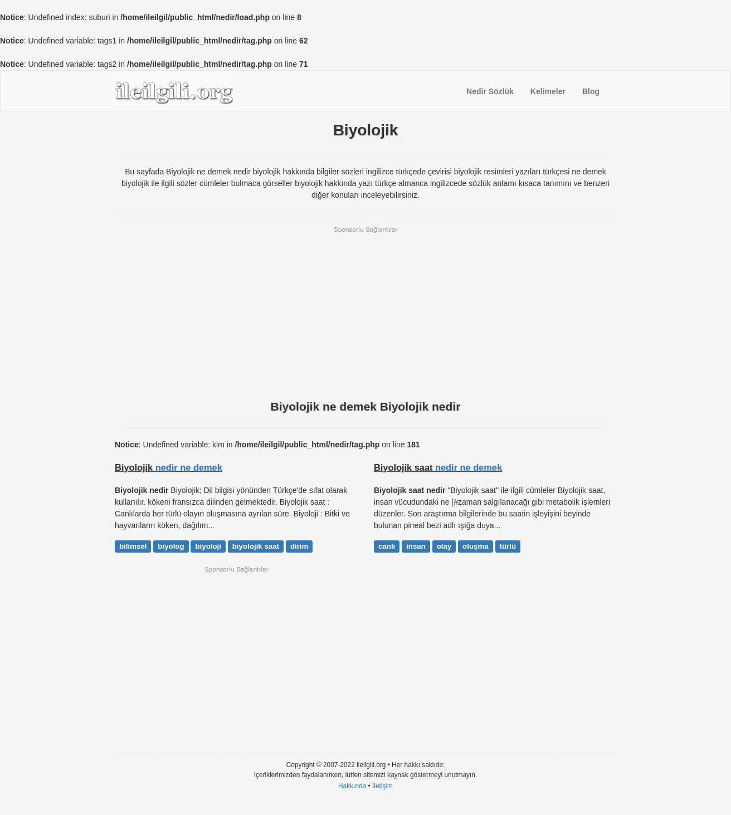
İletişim (382, 786)
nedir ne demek (188, 467)
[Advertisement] (365, 312)
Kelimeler (548, 91)
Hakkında (352, 786)
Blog (591, 91)
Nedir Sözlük (490, 91)
